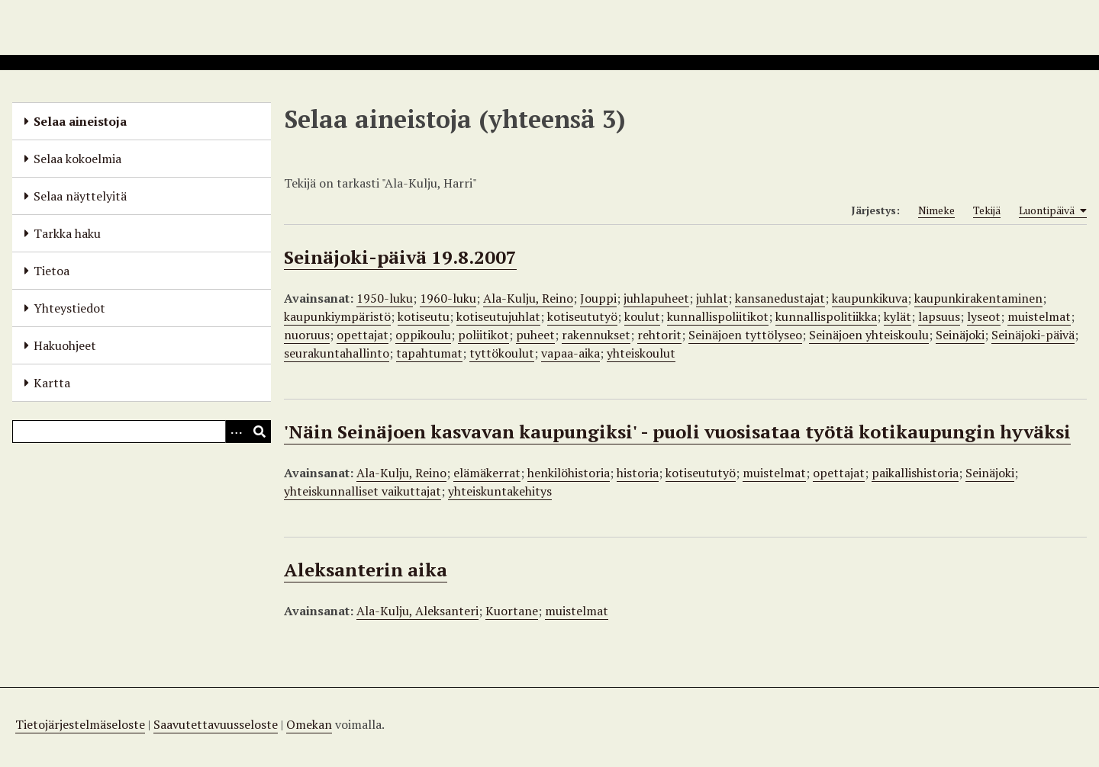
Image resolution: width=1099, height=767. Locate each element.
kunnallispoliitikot (718, 316)
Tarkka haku (67, 233)
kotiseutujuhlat (498, 316)
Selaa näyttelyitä (80, 196)
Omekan (309, 724)
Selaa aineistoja (80, 121)
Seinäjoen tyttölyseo (745, 334)
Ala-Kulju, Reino (528, 298)
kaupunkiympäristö (337, 316)
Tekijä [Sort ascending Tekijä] (987, 210)
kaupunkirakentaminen (978, 298)
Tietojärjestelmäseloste (80, 724)
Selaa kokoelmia (77, 158)
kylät (897, 316)
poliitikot (483, 334)
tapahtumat (429, 353)
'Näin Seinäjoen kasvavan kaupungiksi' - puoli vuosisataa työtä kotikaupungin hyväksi (677, 431)
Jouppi (598, 298)
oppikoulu (423, 334)
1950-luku (384, 298)
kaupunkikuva (869, 298)
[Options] (236, 431)
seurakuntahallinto (336, 353)
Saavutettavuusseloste (215, 724)
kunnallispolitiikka (826, 316)
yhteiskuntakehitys (500, 491)
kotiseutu (424, 316)
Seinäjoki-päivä (1033, 334)
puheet (535, 334)
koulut (642, 316)
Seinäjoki (960, 334)
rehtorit (659, 334)
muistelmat (1039, 316)
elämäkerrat (486, 472)
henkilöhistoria (568, 472)
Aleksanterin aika (365, 569)
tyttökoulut (501, 353)
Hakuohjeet (65, 345)
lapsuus (939, 316)
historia (638, 472)
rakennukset (596, 334)
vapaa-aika (570, 353)
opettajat (362, 334)
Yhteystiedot (69, 308)
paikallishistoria (915, 472)
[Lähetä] (259, 431)
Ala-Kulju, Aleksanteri (417, 610)
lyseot (984, 316)
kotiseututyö (582, 316)
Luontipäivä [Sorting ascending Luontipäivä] (1053, 210)
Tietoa (51, 270)
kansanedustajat (780, 298)
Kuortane (511, 610)
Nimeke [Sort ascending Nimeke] (936, 210)
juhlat (712, 298)
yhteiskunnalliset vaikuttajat (362, 491)
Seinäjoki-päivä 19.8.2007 (400, 257)
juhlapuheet (656, 298)
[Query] (141, 431)
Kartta (52, 382)
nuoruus (307, 334)
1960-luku (448, 298)
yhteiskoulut (641, 353)
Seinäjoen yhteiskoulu (869, 334)
